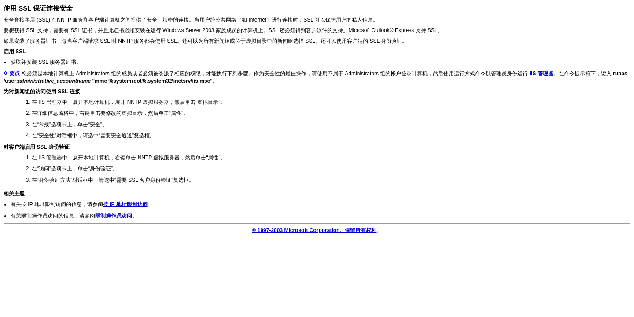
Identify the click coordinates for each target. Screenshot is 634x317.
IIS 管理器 (541, 73)
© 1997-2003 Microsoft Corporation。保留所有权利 (314, 230)
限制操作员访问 (113, 216)
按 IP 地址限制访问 (125, 204)
